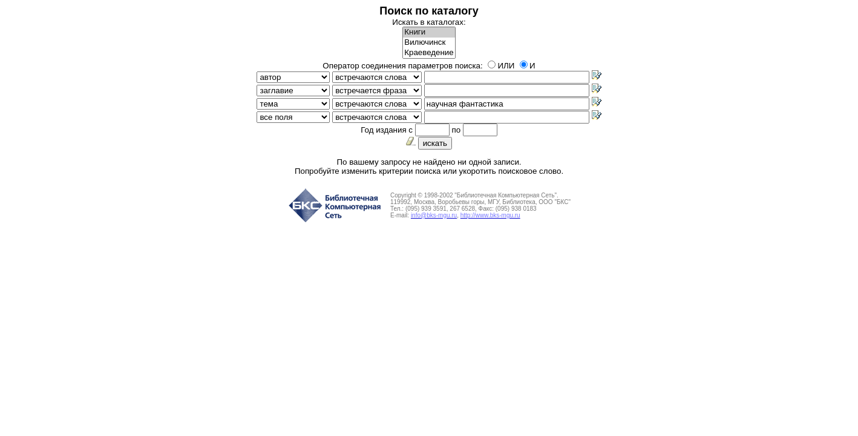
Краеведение (428, 53)
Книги (428, 32)
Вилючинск (428, 43)
